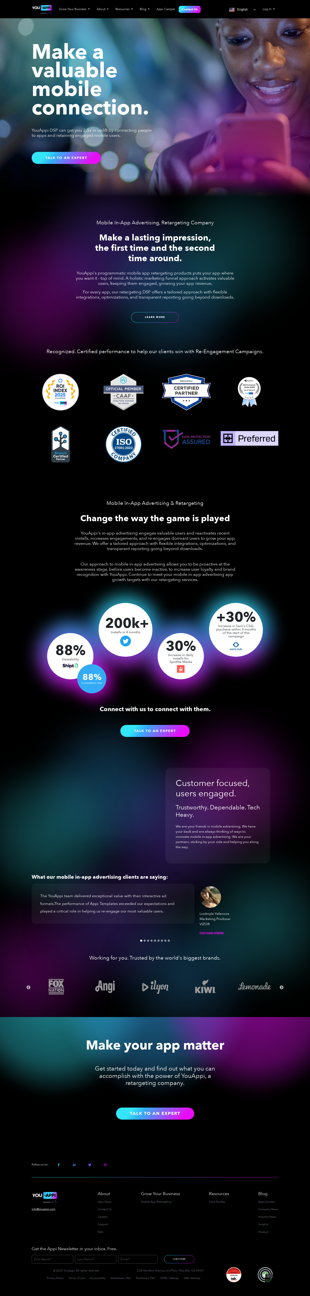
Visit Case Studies (212, 933)
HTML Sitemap (169, 1278)
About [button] (101, 9)
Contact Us (190, 9)
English (238, 9)
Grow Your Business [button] (73, 9)
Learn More (155, 317)
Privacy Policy (55, 1278)
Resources (219, 1194)
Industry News (267, 1217)
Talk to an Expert (66, 158)
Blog (263, 1194)
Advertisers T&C (121, 1278)
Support (103, 1224)
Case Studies (217, 1202)
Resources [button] (122, 9)
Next (281, 987)
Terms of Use (77, 1278)
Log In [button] (267, 9)
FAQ (100, 1232)
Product (263, 1232)
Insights (263, 1224)
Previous (28, 987)
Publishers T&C (145, 1278)
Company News (268, 1209)
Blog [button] (143, 9)
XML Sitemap (192, 1278)
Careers (103, 1217)
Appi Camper (166, 9)
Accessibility (97, 1278)
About (104, 1194)
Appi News (105, 1202)
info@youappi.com (43, 1209)
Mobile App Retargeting (156, 1202)
